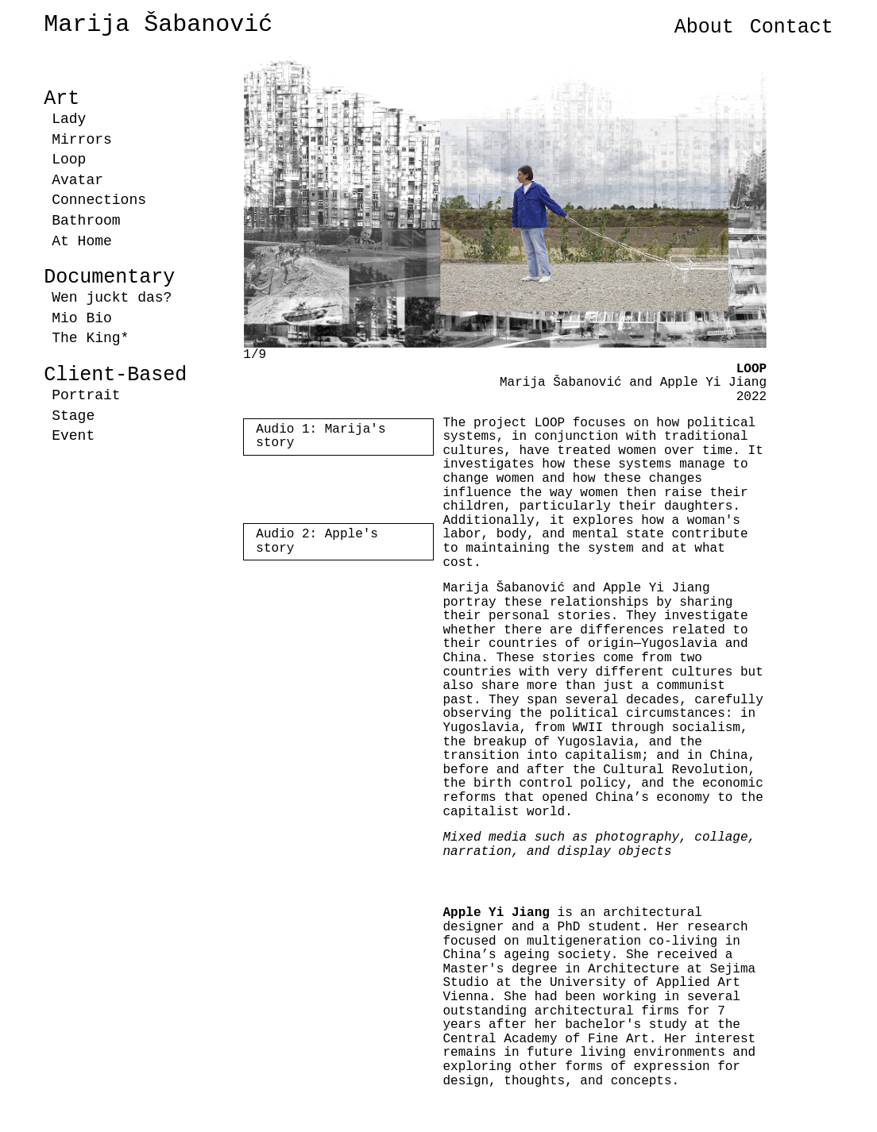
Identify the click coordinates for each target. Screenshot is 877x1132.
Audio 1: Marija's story (320, 436)
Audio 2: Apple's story (317, 541)
